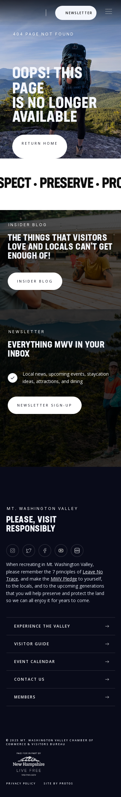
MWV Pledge (64, 579)
